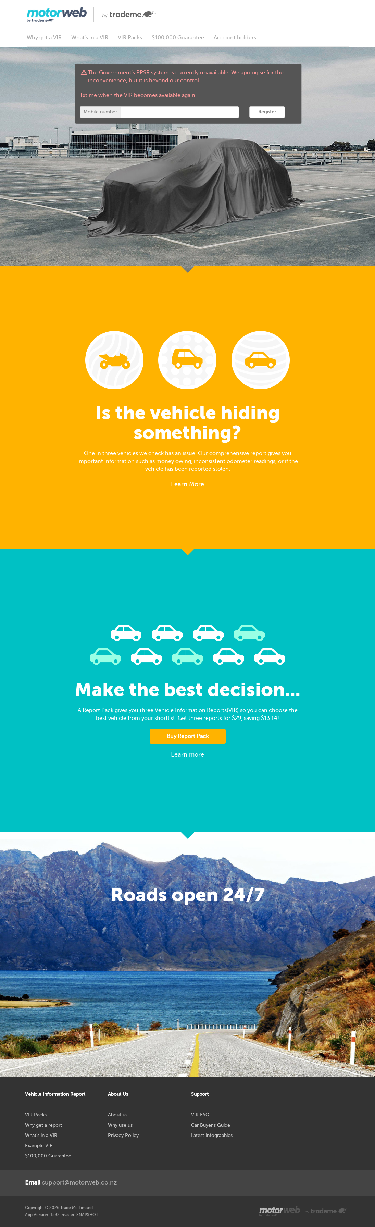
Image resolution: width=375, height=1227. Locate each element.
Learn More (187, 484)
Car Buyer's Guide (210, 1125)
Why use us (120, 1125)
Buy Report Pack (188, 736)
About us (117, 1114)
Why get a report (43, 1125)
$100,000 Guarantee (178, 38)
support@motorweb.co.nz (71, 1182)
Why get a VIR (44, 38)
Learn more (187, 754)
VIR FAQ (200, 1114)
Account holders (235, 38)
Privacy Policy (123, 1135)
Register (267, 111)
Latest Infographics (212, 1135)
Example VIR (39, 1145)
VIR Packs (130, 38)
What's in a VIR (89, 38)
